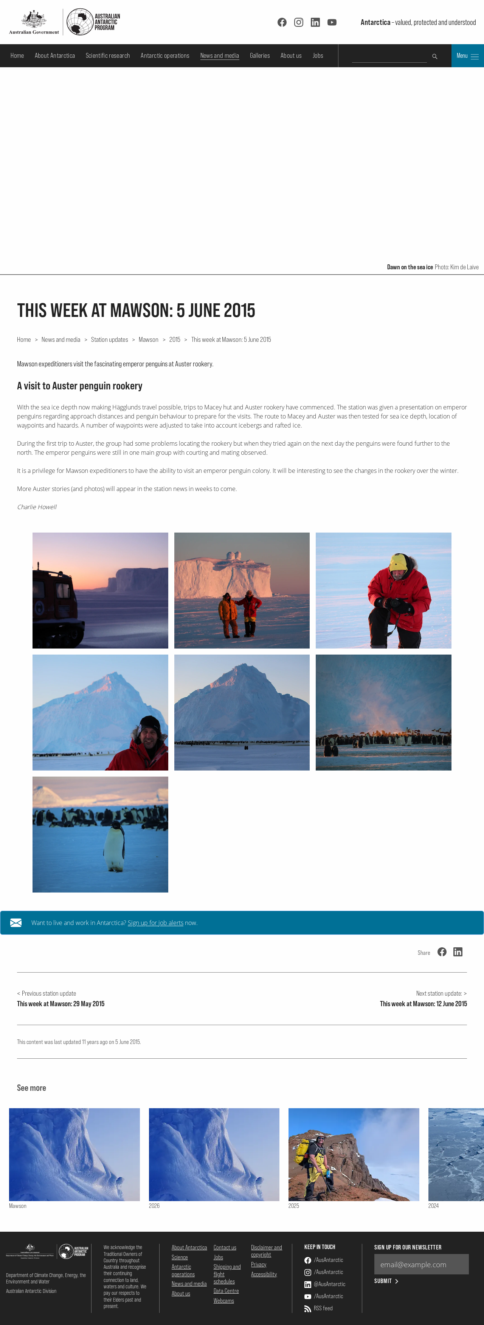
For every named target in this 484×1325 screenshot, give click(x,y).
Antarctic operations (165, 55)
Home (17, 55)
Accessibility (264, 1274)
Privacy (258, 1264)
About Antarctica (55, 55)
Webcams (224, 1300)
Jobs (318, 55)
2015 (174, 339)
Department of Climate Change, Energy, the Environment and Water (46, 1278)
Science (180, 1257)
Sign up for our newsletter (407, 1247)
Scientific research (108, 55)
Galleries (260, 55)
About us (291, 55)
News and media (219, 55)
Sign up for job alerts (155, 923)
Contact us (225, 1247)
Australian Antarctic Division (31, 1291)
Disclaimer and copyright (266, 1250)
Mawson (148, 339)
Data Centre (226, 1290)
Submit (387, 1281)
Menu (468, 56)
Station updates (109, 339)
